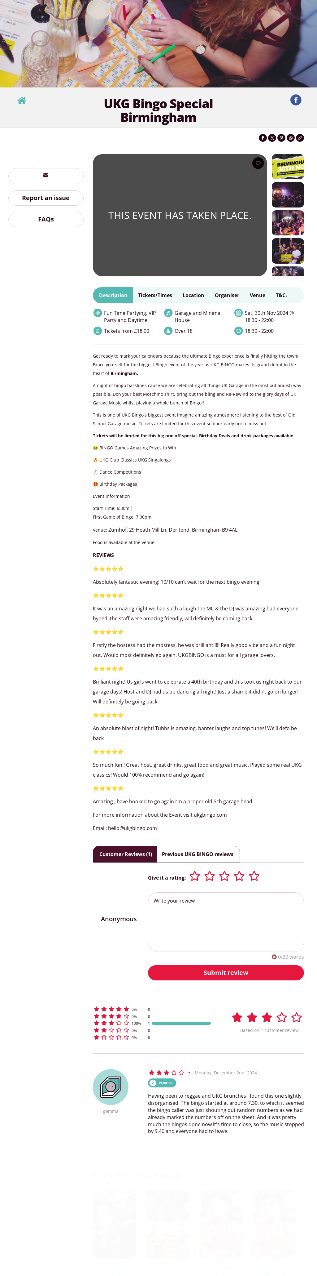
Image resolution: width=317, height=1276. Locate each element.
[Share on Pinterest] (281, 138)
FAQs (46, 219)
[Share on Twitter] (272, 138)
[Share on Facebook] (263, 138)
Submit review (226, 972)
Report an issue (46, 198)
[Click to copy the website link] (300, 138)
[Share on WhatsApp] (291, 138)
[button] (152, 1009)
